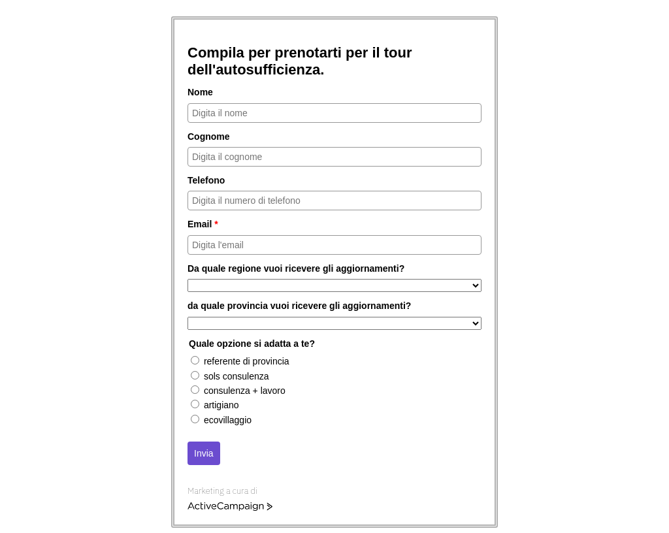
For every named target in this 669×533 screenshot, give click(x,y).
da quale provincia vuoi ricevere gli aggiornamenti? (299, 305)
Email (203, 224)
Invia (204, 453)
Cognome (209, 136)
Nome (200, 92)
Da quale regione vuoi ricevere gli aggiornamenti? (296, 268)
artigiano (221, 405)
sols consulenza (236, 376)
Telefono (206, 180)
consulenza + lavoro (245, 390)
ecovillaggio (228, 420)
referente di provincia (246, 361)
